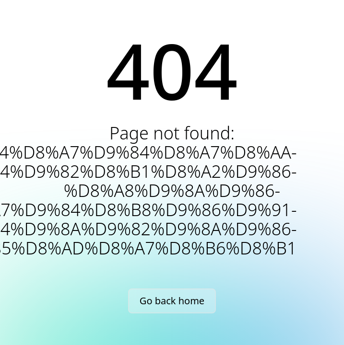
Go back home (172, 300)
